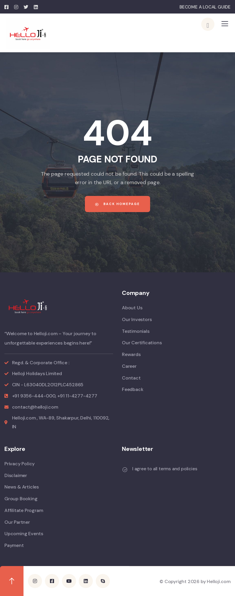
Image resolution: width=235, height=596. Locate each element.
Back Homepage (117, 204)
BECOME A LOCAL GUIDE (205, 7)
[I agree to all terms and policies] (125, 470)
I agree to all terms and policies (164, 469)
